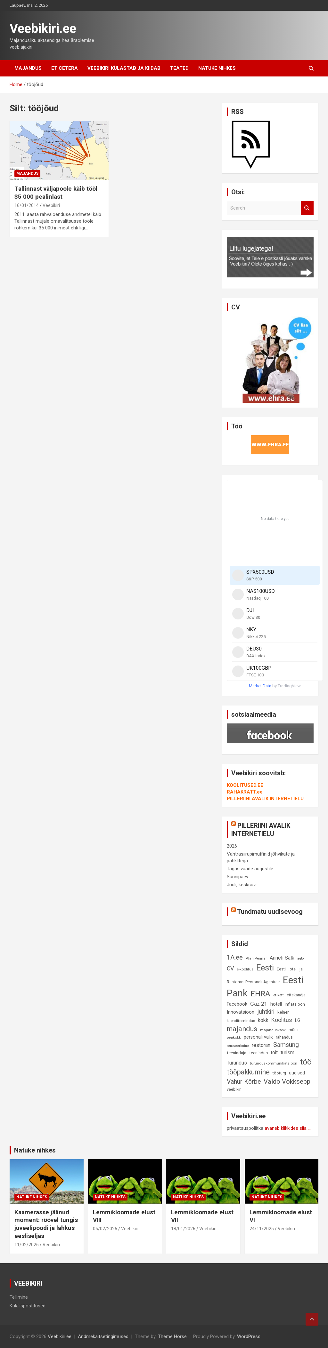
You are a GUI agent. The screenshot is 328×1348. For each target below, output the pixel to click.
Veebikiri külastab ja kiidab (123, 68)
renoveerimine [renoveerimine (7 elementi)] (238, 1046)
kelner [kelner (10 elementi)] (283, 1012)
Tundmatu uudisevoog (270, 911)
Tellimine (19, 1297)
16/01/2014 (26, 205)
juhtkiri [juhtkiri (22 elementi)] (266, 1011)
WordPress (248, 1336)
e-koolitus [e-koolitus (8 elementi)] (245, 969)
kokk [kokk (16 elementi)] (263, 1020)
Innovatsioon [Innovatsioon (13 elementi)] (240, 1012)
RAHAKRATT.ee (245, 792)
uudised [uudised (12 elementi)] (297, 1073)
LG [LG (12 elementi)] (297, 1020)
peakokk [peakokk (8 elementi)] (234, 1037)
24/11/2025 (262, 1228)
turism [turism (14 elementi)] (287, 1053)
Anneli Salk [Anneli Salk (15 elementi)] (282, 958)
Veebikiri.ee (43, 28)
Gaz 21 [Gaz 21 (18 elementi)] (258, 1004)
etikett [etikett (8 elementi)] (278, 995)
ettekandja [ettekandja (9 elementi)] (296, 995)
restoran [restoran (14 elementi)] (261, 1045)
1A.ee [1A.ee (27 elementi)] (235, 957)
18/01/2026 (183, 1228)
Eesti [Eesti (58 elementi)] (265, 967)
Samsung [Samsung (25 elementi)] (286, 1045)
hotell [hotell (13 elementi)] (276, 1004)
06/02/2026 (105, 1228)
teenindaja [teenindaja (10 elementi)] (236, 1052)
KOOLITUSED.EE (245, 785)
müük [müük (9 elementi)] (294, 1029)
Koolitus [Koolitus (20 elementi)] (281, 1020)
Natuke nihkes (217, 68)
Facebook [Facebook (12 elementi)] (237, 1004)
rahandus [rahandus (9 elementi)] (284, 1037)
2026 (232, 846)
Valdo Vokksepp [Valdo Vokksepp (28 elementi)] (287, 1081)
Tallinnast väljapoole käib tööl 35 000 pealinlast (55, 192)
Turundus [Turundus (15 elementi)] (237, 1063)
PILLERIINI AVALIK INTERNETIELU (265, 799)
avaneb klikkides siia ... (288, 1128)
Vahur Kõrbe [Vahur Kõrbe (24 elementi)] (244, 1081)
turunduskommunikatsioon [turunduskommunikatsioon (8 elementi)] (273, 1063)
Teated (179, 68)
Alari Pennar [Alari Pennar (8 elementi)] (256, 958)
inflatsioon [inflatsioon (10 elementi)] (295, 1004)
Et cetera (64, 68)
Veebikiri (51, 205)
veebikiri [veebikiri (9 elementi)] (234, 1089)
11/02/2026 (26, 1244)
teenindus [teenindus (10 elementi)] (258, 1052)
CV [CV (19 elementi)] (230, 968)
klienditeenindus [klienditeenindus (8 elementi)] (241, 1020)
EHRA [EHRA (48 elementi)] (260, 993)
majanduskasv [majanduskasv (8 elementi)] (273, 1030)
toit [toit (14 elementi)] (274, 1053)
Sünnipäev (237, 877)
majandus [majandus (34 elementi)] (242, 1029)
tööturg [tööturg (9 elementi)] (279, 1073)
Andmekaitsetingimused (103, 1336)
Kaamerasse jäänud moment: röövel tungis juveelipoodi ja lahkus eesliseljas (46, 1224)
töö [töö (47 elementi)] (306, 1061)
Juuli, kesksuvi (242, 885)
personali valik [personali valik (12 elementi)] (258, 1037)
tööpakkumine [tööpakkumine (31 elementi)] (248, 1072)
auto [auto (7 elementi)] (300, 958)
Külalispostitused (27, 1306)
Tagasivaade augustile (250, 869)
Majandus (28, 68)
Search (307, 208)
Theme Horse (172, 1336)
